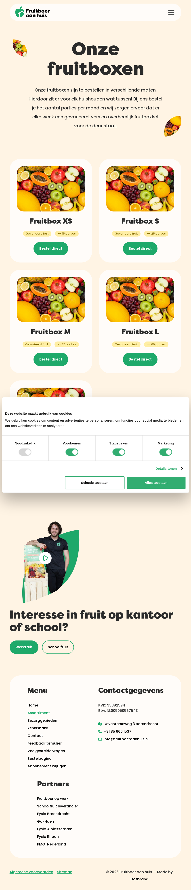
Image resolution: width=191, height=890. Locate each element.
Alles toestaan (156, 482)
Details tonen (166, 468)
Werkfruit (24, 647)
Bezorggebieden (42, 720)
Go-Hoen (45, 821)
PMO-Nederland (51, 844)
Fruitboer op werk (53, 798)
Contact (35, 735)
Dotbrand (139, 879)
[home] (33, 12)
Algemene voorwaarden (31, 872)
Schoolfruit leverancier (57, 806)
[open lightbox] (45, 558)
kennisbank (37, 728)
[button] (171, 12)
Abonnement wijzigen (46, 766)
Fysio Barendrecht (53, 813)
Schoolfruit (58, 647)
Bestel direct (50, 248)
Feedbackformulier (44, 743)
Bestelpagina (39, 758)
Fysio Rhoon (48, 836)
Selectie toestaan (95, 482)
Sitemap (64, 872)
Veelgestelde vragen (46, 750)
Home (32, 705)
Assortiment (38, 712)
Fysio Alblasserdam (54, 829)
